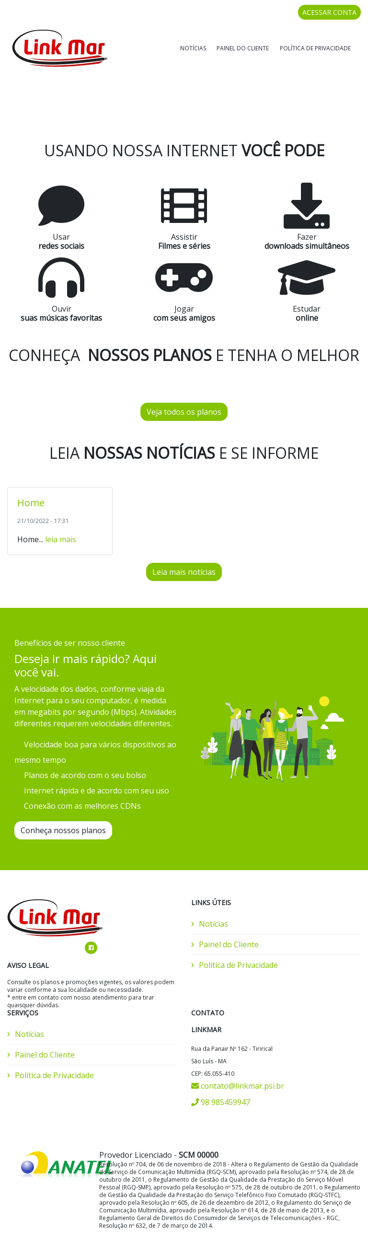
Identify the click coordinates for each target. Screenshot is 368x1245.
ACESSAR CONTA (329, 12)
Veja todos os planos (184, 386)
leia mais (60, 513)
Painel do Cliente (243, 48)
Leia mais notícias (184, 546)
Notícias (193, 48)
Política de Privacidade (315, 48)
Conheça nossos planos (63, 804)
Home (31, 476)
